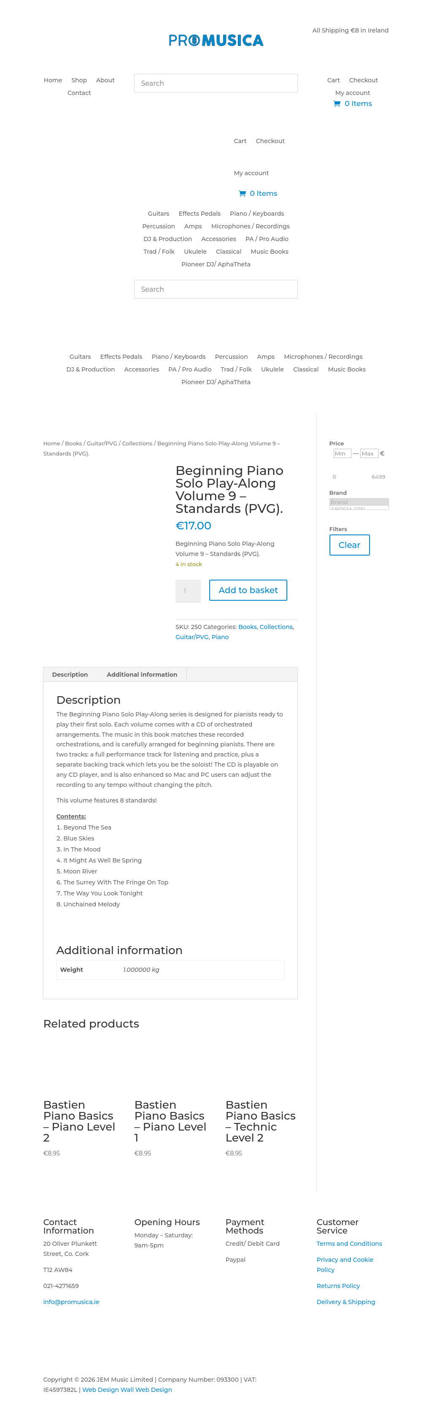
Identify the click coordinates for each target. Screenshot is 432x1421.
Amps (193, 226)
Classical (228, 252)
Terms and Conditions (349, 1243)
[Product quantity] (188, 591)
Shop (79, 80)
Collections (137, 443)
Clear (350, 545)
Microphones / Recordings (250, 226)
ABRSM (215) (359, 509)
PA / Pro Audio (267, 239)
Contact (79, 93)
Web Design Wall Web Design (127, 1390)
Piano (220, 637)
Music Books (269, 252)
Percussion (158, 226)
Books (73, 443)
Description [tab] (70, 674)
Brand (359, 502)
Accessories (218, 239)
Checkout (363, 80)
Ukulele (195, 252)
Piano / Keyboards (257, 214)
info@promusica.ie (71, 1302)
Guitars (159, 214)
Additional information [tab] (142, 674)
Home (53, 80)
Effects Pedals (199, 214)
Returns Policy (338, 1286)
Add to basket (248, 590)
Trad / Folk (159, 252)
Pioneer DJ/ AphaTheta (216, 264)
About (105, 80)
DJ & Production (167, 239)
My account (352, 93)
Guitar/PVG (102, 443)
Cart (333, 80)
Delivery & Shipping (346, 1302)
